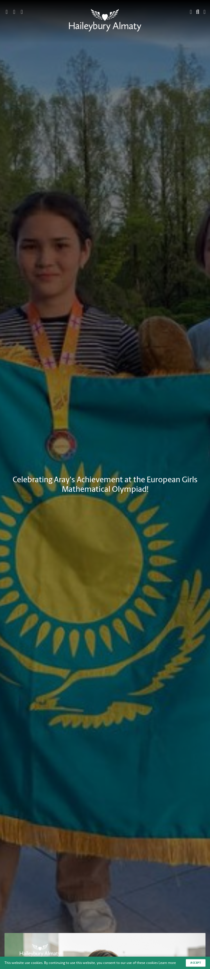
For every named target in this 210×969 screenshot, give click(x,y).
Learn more (167, 963)
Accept (195, 962)
